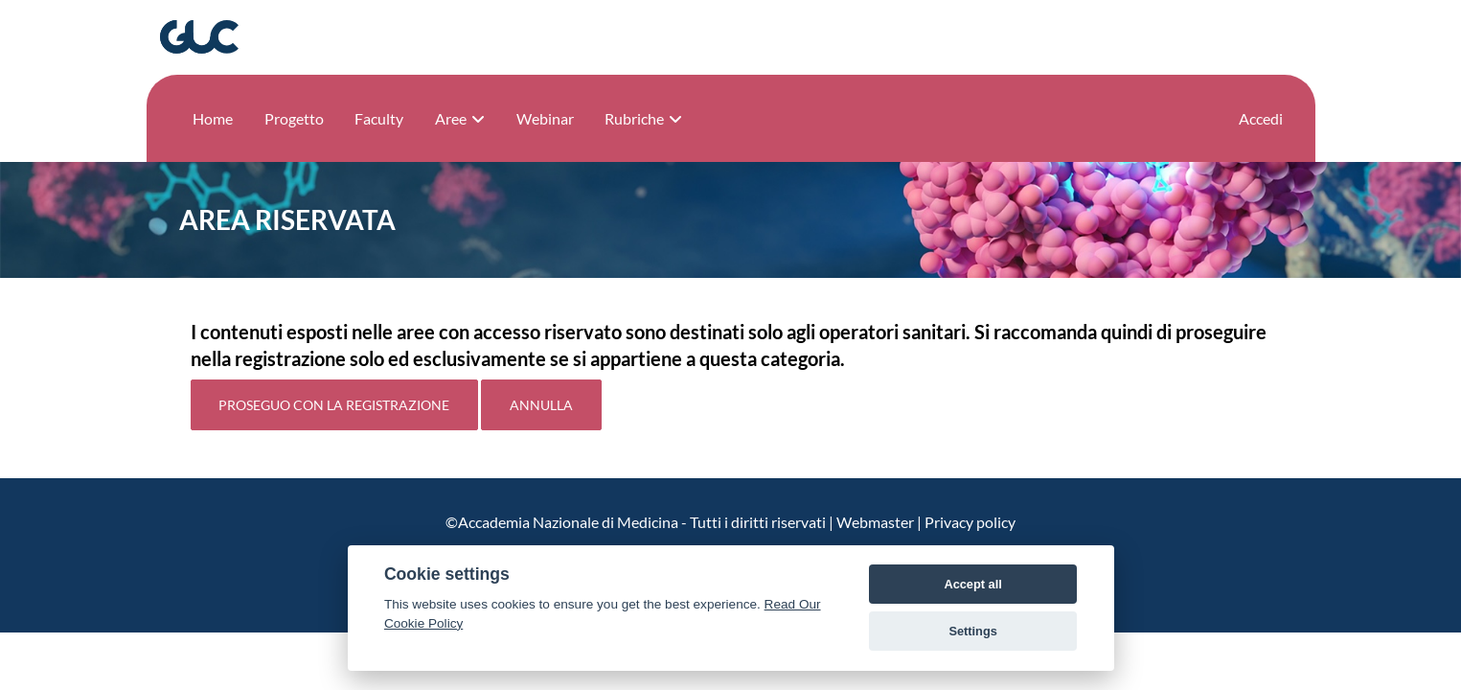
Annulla (541, 405)
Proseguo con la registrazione (333, 405)
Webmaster (875, 522)
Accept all (972, 584)
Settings (972, 631)
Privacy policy (970, 522)
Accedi (1261, 118)
